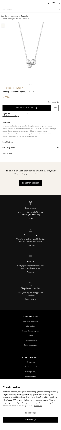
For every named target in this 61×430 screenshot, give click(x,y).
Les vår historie (30, 299)
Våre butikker (30, 326)
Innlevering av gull (30, 340)
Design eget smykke (30, 345)
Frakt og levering (30, 371)
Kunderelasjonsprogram (30, 331)
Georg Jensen (13, 88)
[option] (30, 52)
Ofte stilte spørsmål (30, 367)
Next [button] (58, 52)
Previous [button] (3, 52)
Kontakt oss (30, 245)
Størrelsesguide (53, 102)
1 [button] (29, 84)
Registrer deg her (30, 183)
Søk (59, 9)
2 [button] (31, 84)
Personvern (38, 405)
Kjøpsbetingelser (30, 376)
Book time (30, 272)
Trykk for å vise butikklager (10, 116)
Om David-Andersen (30, 321)
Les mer (30, 218)
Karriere (30, 335)
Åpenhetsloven (31, 350)
